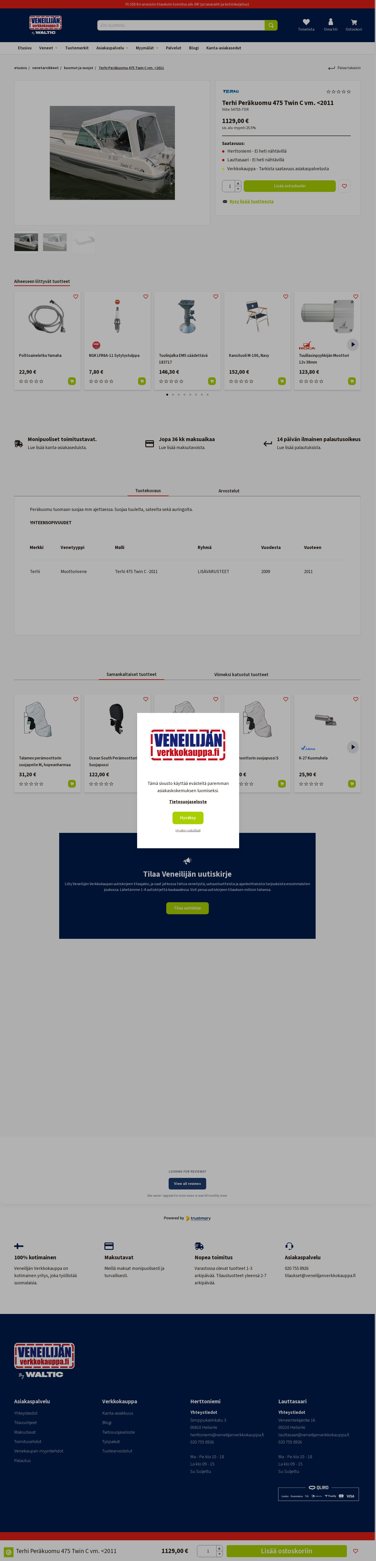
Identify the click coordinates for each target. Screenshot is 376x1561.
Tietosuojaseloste (188, 802)
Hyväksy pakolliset (188, 830)
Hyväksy (188, 818)
